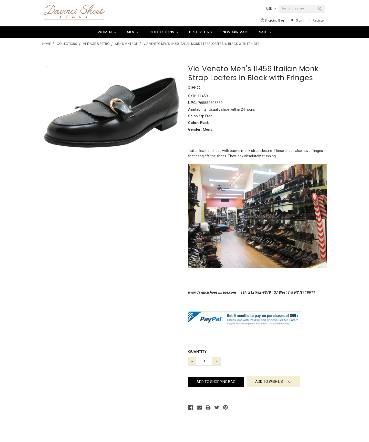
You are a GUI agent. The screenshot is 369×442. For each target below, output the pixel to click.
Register (319, 20)
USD (271, 9)
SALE (265, 32)
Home (46, 44)
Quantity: (197, 351)
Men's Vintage (126, 44)
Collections (163, 32)
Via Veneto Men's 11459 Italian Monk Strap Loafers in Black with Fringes (202, 44)
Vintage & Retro (96, 44)
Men (133, 32)
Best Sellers (200, 32)
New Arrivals (235, 32)
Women (107, 32)
